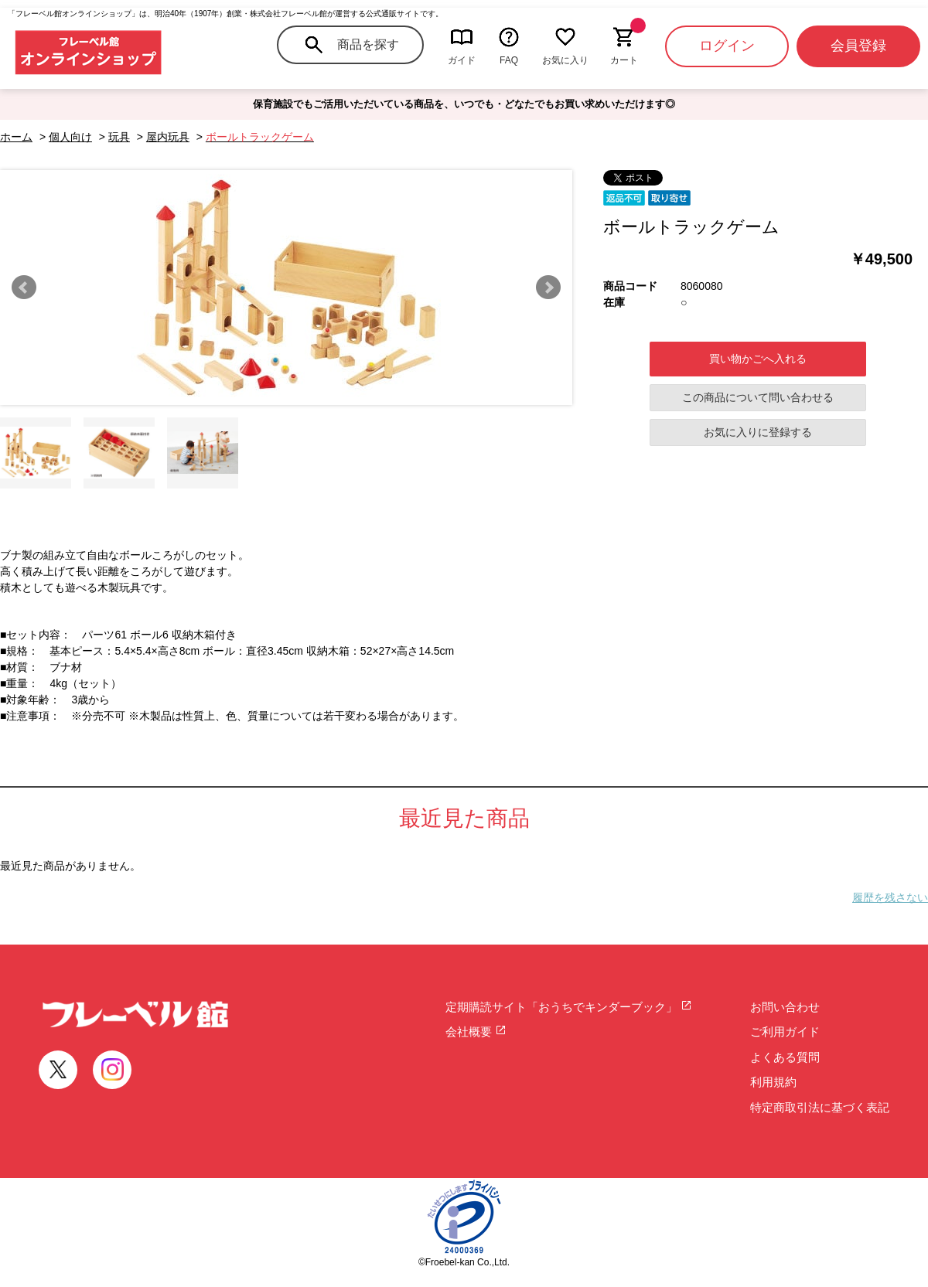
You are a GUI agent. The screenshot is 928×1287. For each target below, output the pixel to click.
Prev (24, 287)
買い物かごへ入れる (758, 358)
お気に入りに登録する (758, 432)
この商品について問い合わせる (758, 397)
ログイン (727, 45)
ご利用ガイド (785, 1031)
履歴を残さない (890, 897)
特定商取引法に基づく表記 (819, 1107)
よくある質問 (785, 1057)
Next (548, 287)
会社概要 (476, 1031)
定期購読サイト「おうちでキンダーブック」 (568, 1006)
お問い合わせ (785, 1006)
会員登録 (858, 45)
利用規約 (773, 1081)
